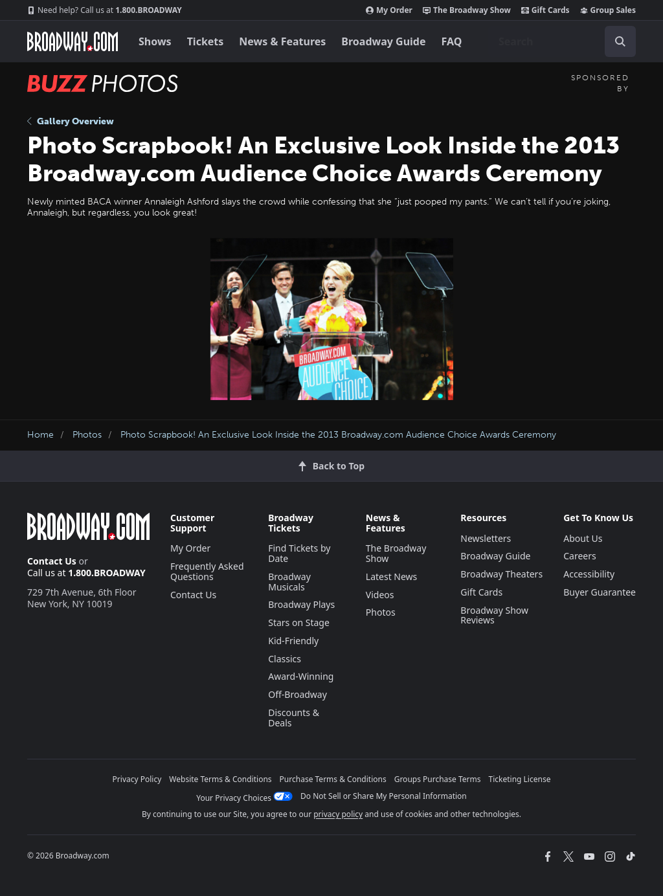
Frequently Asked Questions (207, 571)
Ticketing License (520, 779)
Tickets (205, 41)
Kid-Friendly (293, 640)
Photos (87, 434)
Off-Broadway (297, 694)
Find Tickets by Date (299, 553)
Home (40, 434)
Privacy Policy (137, 779)
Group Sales (608, 10)
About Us (582, 538)
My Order (389, 10)
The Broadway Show (467, 10)
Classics (284, 659)
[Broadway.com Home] (72, 41)
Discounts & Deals (293, 717)
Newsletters (485, 538)
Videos (380, 594)
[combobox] (562, 41)
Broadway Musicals (289, 581)
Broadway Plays (301, 604)
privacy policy (338, 814)
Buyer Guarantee (599, 592)
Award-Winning (300, 676)
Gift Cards (545, 10)
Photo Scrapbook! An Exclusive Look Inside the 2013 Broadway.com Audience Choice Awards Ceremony (338, 434)
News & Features (282, 41)
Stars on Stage (299, 622)
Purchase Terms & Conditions (333, 779)
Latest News (392, 576)
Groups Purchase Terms (437, 779)
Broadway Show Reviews (494, 615)
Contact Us (51, 561)
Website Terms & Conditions (220, 779)
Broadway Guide (383, 41)
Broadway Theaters (501, 574)
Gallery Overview (70, 121)
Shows (155, 41)
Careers (579, 556)
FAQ (452, 41)
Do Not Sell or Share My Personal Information (383, 795)
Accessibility (588, 574)
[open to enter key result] (620, 41)
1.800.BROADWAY (104, 10)
